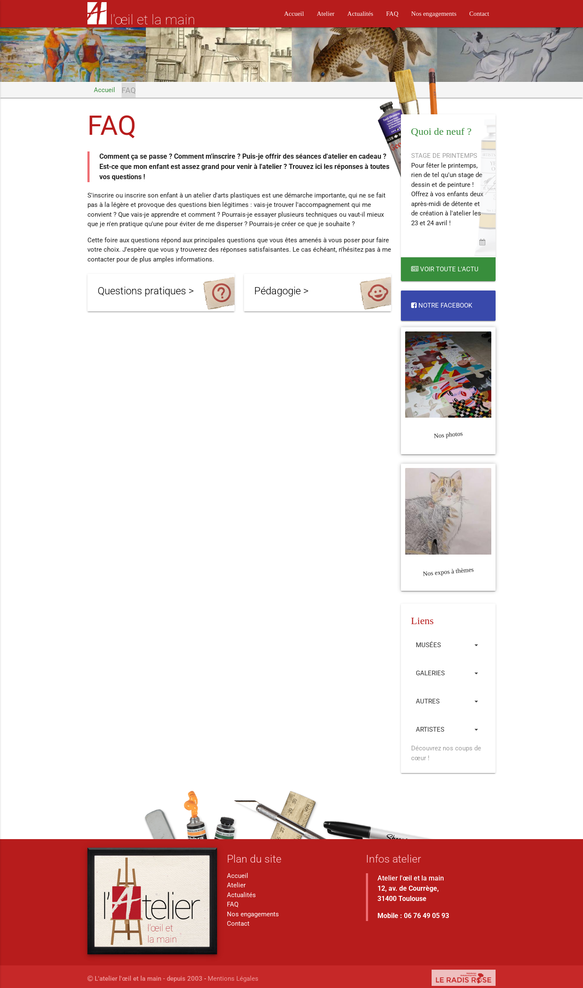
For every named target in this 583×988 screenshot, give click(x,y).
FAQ (392, 13)
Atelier (326, 13)
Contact (479, 13)
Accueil (294, 13)
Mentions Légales (233, 978)
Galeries (448, 672)
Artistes (448, 729)
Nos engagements (433, 13)
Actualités (360, 13)
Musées (448, 644)
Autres (448, 701)
